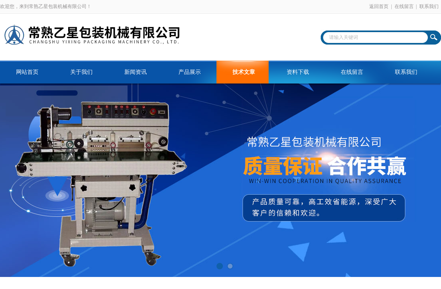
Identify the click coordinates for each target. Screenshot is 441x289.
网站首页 (27, 72)
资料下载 (298, 72)
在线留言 (404, 6)
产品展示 (189, 72)
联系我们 (429, 6)
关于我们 (81, 72)
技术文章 (244, 72)
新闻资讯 (135, 72)
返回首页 (378, 6)
